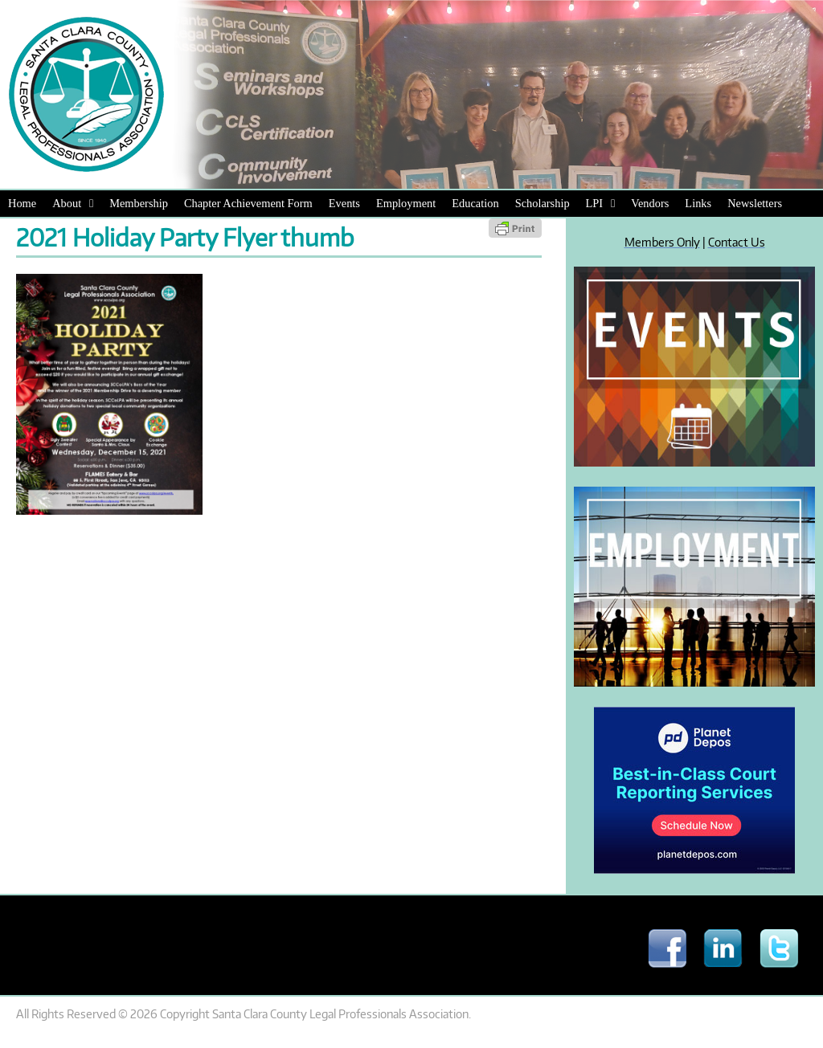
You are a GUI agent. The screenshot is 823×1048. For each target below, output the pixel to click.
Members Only (662, 241)
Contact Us (736, 241)
